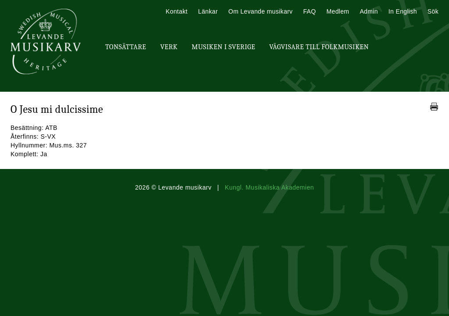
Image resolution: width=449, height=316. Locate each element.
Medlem (337, 11)
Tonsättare (125, 47)
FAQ (309, 11)
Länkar (208, 11)
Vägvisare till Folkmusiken (319, 47)
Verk (169, 47)
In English (402, 11)
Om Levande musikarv (260, 11)
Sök (433, 11)
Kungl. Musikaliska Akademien (269, 187)
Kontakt (177, 11)
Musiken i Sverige (223, 47)
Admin (369, 11)
